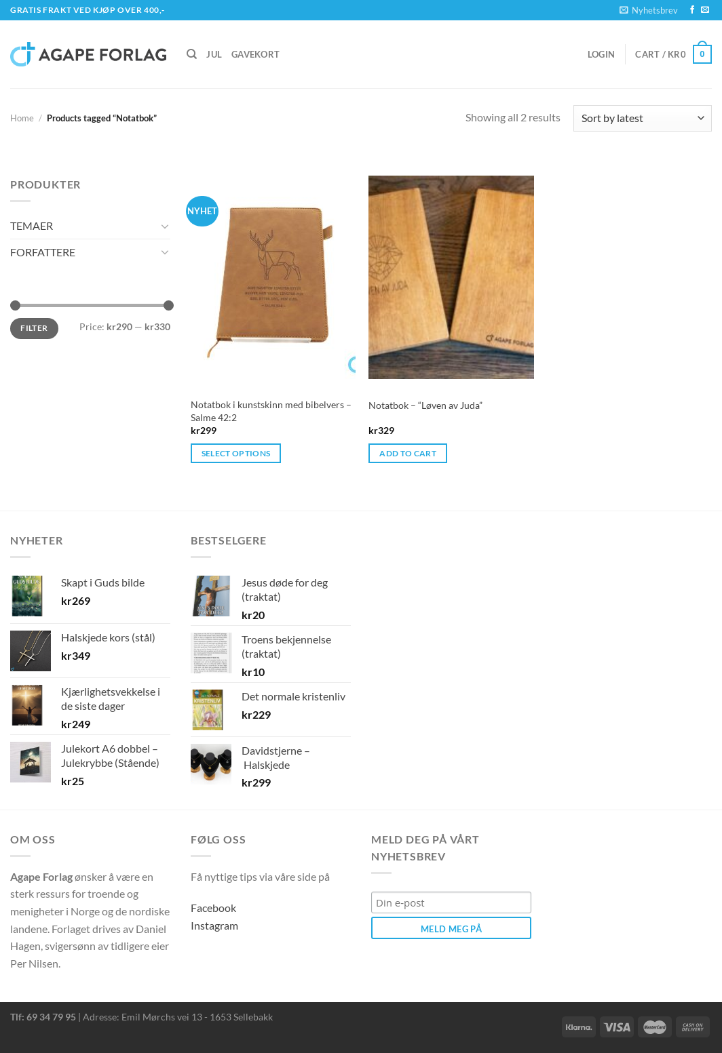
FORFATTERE (42, 251)
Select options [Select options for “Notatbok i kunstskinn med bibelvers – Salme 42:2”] (236, 453)
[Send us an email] (705, 10)
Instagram (214, 925)
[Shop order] (642, 118)
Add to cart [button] (407, 453)
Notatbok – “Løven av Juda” (425, 405)
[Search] (192, 54)
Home (22, 118)
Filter (34, 328)
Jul (214, 54)
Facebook (213, 907)
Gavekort (255, 54)
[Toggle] (164, 226)
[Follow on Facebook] (692, 10)
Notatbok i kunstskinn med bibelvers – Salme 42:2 (271, 411)
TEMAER (31, 225)
